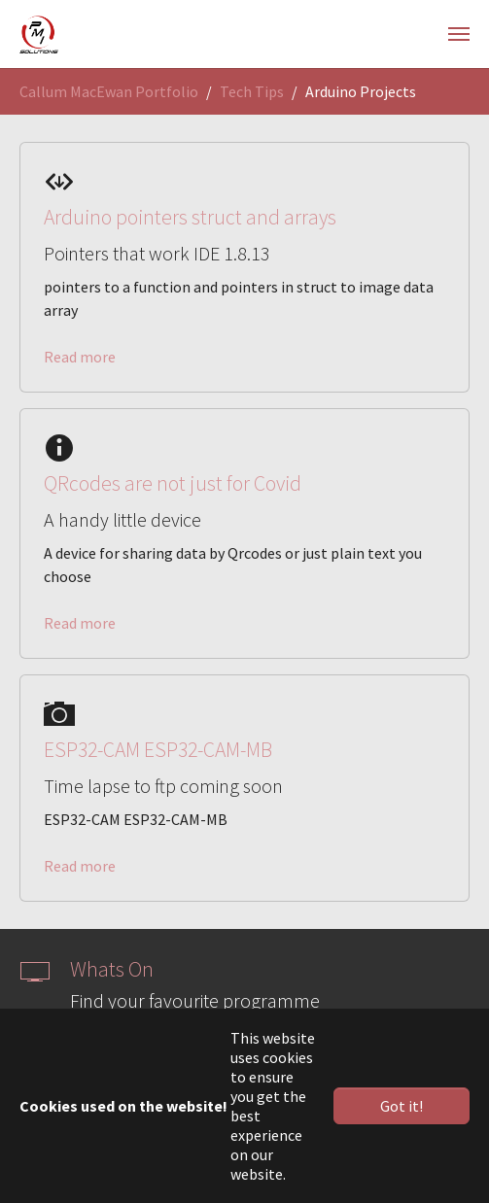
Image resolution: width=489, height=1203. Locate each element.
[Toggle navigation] (459, 34)
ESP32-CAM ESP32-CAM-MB (158, 750)
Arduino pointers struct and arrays (190, 217)
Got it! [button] (401, 1106)
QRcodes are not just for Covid (172, 483)
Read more (80, 356)
